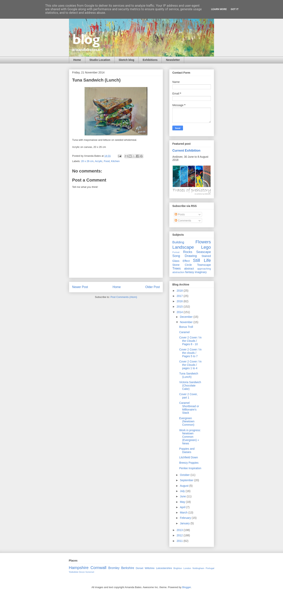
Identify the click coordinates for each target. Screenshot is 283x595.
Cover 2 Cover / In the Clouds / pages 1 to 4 (190, 365)
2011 (180, 540)
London (187, 568)
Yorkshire (73, 572)
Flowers (203, 241)
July (183, 491)
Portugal (210, 568)
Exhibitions (150, 59)
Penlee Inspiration (190, 468)
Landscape (183, 247)
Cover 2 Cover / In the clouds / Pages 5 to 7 (190, 353)
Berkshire (127, 568)
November (186, 322)
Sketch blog (126, 59)
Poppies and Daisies (187, 450)
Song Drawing (184, 256)
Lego (206, 247)
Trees (176, 268)
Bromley (113, 568)
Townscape (204, 264)
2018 (180, 290)
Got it (235, 9)
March (184, 512)
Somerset (89, 572)
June (183, 496)
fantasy (189, 272)
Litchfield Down (188, 457)
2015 (180, 306)
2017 (180, 296)
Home (77, 59)
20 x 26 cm (87, 161)
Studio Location (99, 59)
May (183, 501)
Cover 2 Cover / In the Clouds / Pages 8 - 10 (190, 341)
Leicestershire (164, 568)
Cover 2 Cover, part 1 (188, 396)
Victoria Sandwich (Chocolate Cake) (190, 385)
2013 (180, 530)
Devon (82, 572)
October (185, 474)
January (185, 523)
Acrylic (98, 161)
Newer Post (80, 287)
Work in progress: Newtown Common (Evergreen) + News (190, 437)
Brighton (177, 568)
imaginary (201, 272)
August (184, 485)
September (187, 480)
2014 (180, 312)
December (186, 316)
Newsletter (173, 59)
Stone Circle (182, 264)
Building (178, 242)
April (183, 507)
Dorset (139, 568)
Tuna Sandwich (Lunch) (188, 375)
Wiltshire (150, 568)
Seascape (203, 252)
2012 (180, 535)
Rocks (187, 252)
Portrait (175, 252)
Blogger (186, 587)
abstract (189, 268)
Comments (183, 220)
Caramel (184, 332)
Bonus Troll (186, 326)
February (186, 517)
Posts (180, 214)
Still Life (202, 260)
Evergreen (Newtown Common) (186, 421)
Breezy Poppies (188, 462)
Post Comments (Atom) (123, 297)
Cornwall (98, 567)
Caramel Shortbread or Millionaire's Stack (189, 407)
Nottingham (198, 568)
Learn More (219, 9)
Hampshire (79, 567)
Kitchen (115, 161)
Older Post (152, 287)
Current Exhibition (186, 150)
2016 (180, 301)
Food (107, 161)
